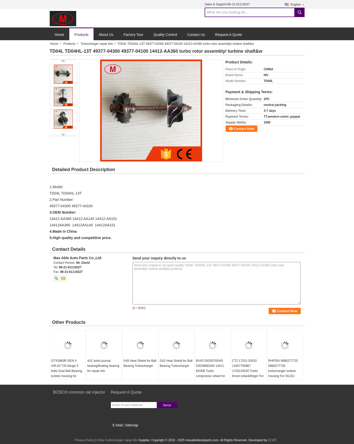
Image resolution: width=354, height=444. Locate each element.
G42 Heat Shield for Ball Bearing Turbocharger (176, 363)
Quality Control (165, 35)
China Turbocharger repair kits (116, 440)
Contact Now (244, 129)
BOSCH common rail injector (79, 392)
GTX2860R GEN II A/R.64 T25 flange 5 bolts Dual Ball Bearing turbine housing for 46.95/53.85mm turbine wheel (67, 373)
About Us (106, 35)
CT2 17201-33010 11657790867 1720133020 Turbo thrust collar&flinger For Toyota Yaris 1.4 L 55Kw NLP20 (248, 373)
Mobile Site (120, 431)
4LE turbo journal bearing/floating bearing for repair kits (103, 366)
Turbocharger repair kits (97, 44)
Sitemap (131, 425)
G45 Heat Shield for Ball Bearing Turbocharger (140, 363)
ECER (272, 440)
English (297, 4)
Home (59, 35)
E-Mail (118, 425)
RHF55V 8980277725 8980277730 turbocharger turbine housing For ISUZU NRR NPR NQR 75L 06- (284, 371)
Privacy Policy (84, 440)
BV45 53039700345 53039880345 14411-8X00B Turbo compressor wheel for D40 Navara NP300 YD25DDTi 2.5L (210, 373)
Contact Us (196, 35)
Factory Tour (133, 35)
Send (167, 405)
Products (81, 35)
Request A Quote (228, 35)
